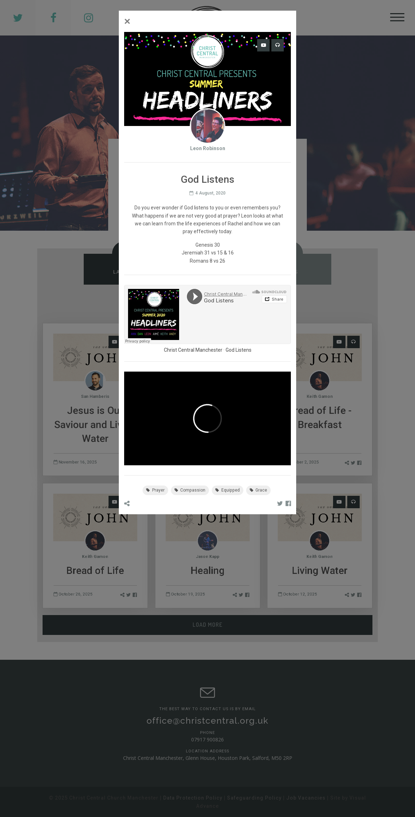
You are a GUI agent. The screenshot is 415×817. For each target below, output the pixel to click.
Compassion (190, 490)
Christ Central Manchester (193, 350)
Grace (258, 490)
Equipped (227, 490)
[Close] (127, 21)
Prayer (155, 490)
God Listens (238, 350)
